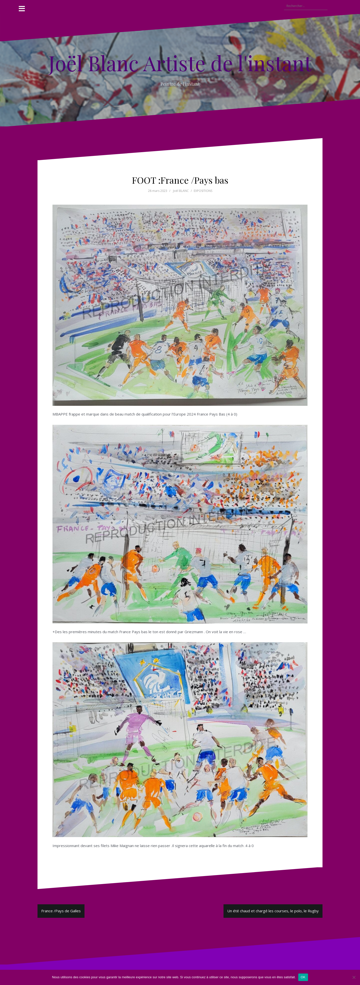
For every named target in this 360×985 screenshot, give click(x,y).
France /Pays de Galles (61, 910)
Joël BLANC (181, 191)
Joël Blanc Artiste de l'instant (180, 62)
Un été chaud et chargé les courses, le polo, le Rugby (273, 910)
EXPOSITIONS (203, 191)
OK (303, 977)
